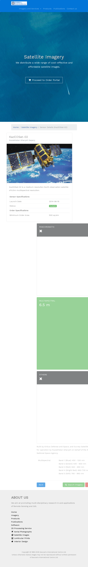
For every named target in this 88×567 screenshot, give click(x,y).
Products (47, 8)
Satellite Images (20, 535)
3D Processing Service (21, 528)
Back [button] (59, 485)
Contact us (72, 8)
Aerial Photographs (21, 532)
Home (14, 512)
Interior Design (19, 541)
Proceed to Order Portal (44, 80)
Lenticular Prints (20, 538)
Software (15, 525)
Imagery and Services (29, 8)
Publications (59, 8)
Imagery (15, 515)
